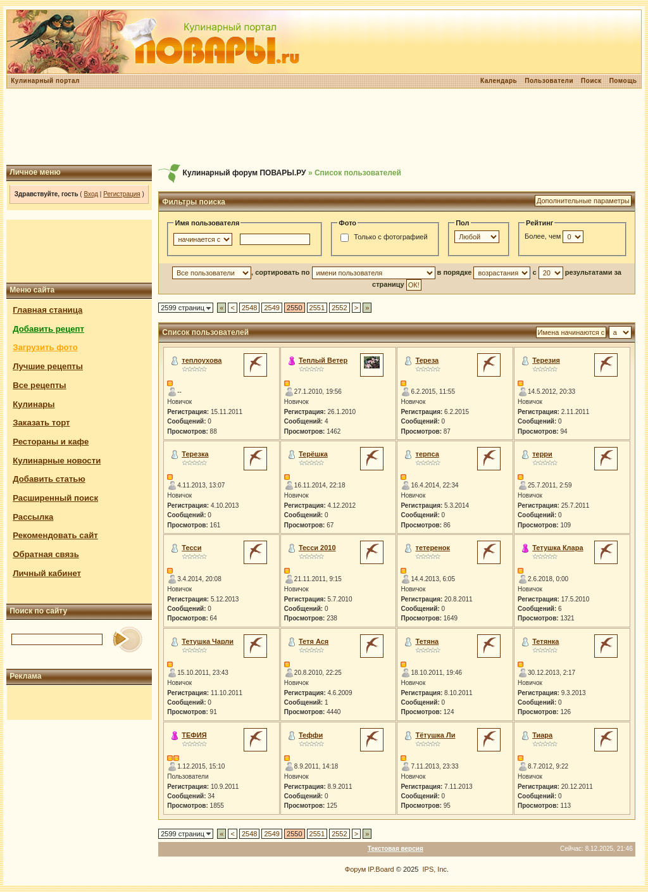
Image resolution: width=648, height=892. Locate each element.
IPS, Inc (435, 869)
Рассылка (33, 517)
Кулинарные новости (57, 460)
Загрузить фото (45, 347)
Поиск (591, 80)
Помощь (623, 80)
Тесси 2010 (317, 547)
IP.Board (381, 869)
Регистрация (121, 194)
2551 (317, 307)
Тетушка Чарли (208, 641)
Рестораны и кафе (51, 441)
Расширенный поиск (55, 498)
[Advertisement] (324, 126)
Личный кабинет (47, 573)
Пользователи (549, 80)
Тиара (542, 735)
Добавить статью (49, 479)
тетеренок (433, 547)
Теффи (311, 735)
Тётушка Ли (436, 735)
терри (542, 454)
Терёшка (313, 454)
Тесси (191, 547)
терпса (427, 454)
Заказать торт (41, 422)
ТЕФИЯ (194, 735)
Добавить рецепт (48, 329)
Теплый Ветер (323, 360)
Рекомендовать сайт (55, 535)
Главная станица (47, 310)
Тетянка (545, 641)
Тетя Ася (313, 641)
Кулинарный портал (45, 80)
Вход (91, 194)
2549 (271, 307)
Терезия (546, 360)
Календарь (498, 80)
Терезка (195, 454)
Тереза (427, 360)
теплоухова (201, 360)
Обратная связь (46, 554)
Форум (355, 869)
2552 (339, 307)
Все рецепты (39, 385)
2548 (249, 307)
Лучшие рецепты (48, 366)
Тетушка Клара (557, 547)
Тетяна (427, 641)
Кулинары (33, 404)
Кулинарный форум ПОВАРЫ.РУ (244, 172)
